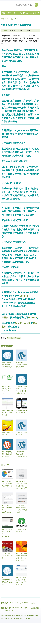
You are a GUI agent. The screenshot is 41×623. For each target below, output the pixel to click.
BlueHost (32, 317)
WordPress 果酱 (7, 616)
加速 (15, 13)
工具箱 (32, 603)
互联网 (33, 13)
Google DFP (25, 295)
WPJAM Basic (26, 618)
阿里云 (5, 317)
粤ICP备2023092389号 (29, 616)
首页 (4, 13)
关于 (16, 603)
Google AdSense (13, 338)
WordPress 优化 (23, 323)
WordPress (24, 13)
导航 (9, 13)
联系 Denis (24, 603)
